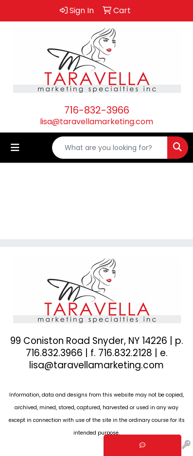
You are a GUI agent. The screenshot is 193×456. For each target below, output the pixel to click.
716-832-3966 (96, 110)
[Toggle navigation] (15, 147)
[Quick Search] (110, 147)
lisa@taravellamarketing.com (96, 121)
